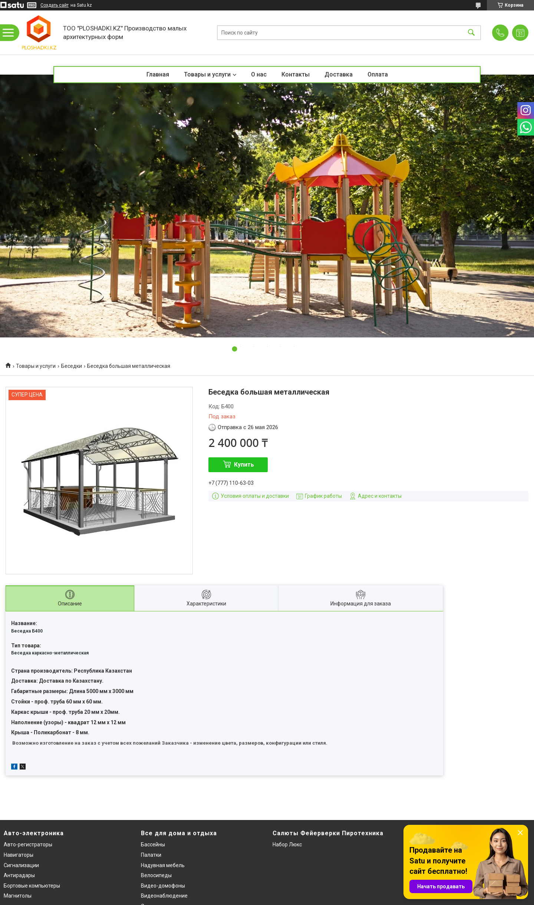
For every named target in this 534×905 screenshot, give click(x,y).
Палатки (151, 855)
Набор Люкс (287, 844)
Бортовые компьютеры (32, 886)
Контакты (295, 74)
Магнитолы (18, 896)
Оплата (377, 74)
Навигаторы (18, 855)
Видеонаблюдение (164, 896)
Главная (157, 74)
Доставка (338, 74)
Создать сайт (54, 5)
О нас (259, 74)
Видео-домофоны (163, 886)
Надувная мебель (163, 865)
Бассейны (153, 844)
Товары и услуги (207, 74)
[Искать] (471, 32)
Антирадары (19, 875)
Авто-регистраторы (28, 844)
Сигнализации (21, 865)
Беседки (71, 366)
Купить (244, 464)
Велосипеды (156, 875)
